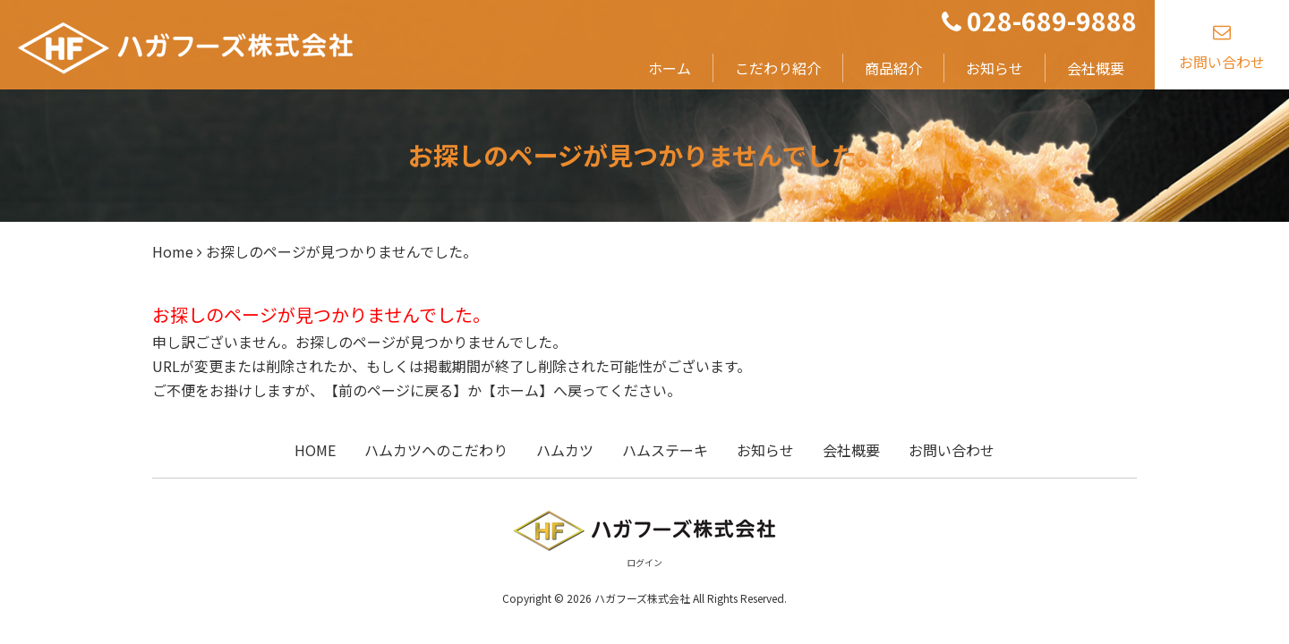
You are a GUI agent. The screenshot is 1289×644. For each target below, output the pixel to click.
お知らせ (994, 68)
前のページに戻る (395, 390)
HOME (315, 450)
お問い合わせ (1222, 43)
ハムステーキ (665, 450)
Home (172, 251)
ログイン (644, 562)
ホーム (669, 68)
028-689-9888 (1039, 20)
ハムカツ (564, 450)
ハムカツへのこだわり (436, 450)
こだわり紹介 (778, 68)
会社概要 (1095, 68)
